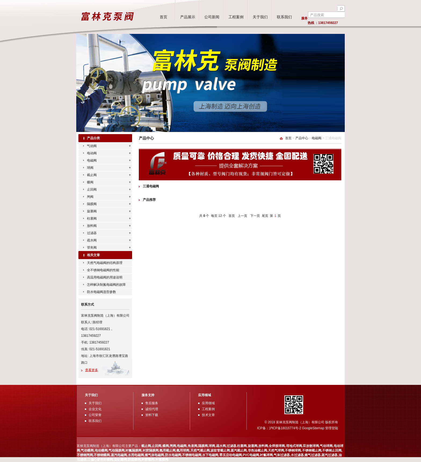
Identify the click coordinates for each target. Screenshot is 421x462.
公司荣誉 (95, 415)
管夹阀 (92, 247)
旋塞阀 (92, 211)
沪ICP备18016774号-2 (285, 428)
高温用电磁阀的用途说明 (104, 277)
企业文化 (95, 409)
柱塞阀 (92, 218)
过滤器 (92, 233)
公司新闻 (211, 17)
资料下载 (151, 415)
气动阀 (92, 146)
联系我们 (284, 17)
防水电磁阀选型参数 (101, 292)
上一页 (242, 216)
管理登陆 (331, 428)
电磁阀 (92, 160)
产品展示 (187, 17)
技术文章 (208, 415)
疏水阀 (92, 240)
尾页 (265, 216)
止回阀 (92, 189)
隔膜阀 (92, 204)
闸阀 (90, 197)
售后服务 (151, 403)
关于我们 (260, 17)
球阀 (90, 168)
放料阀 (92, 226)
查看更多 (91, 370)
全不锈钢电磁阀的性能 (103, 270)
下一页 (255, 216)
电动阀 (92, 153)
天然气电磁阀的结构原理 (104, 263)
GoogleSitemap (313, 428)
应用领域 (208, 403)
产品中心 (301, 138)
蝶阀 (90, 182)
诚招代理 (151, 409)
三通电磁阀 (151, 186)
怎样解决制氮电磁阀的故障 (106, 284)
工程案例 (236, 17)
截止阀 (92, 175)
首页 (163, 17)
